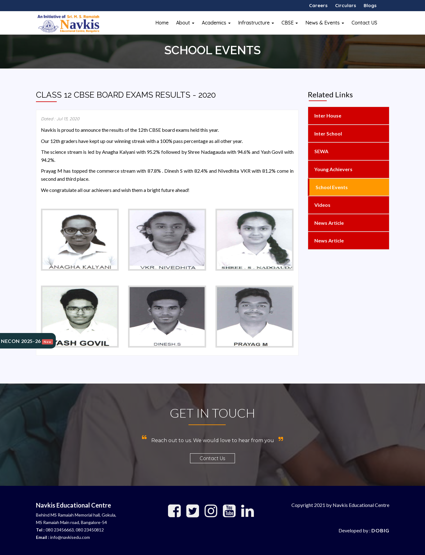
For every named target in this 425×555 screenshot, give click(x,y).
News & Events (324, 23)
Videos (321, 205)
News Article (328, 223)
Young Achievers (332, 169)
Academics (216, 23)
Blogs (370, 5)
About (185, 23)
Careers (318, 5)
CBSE (289, 23)
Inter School (327, 133)
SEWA (320, 151)
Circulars (345, 5)
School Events (331, 187)
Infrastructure (256, 23)
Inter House (327, 115)
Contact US (364, 23)
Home (162, 23)
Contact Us (212, 458)
